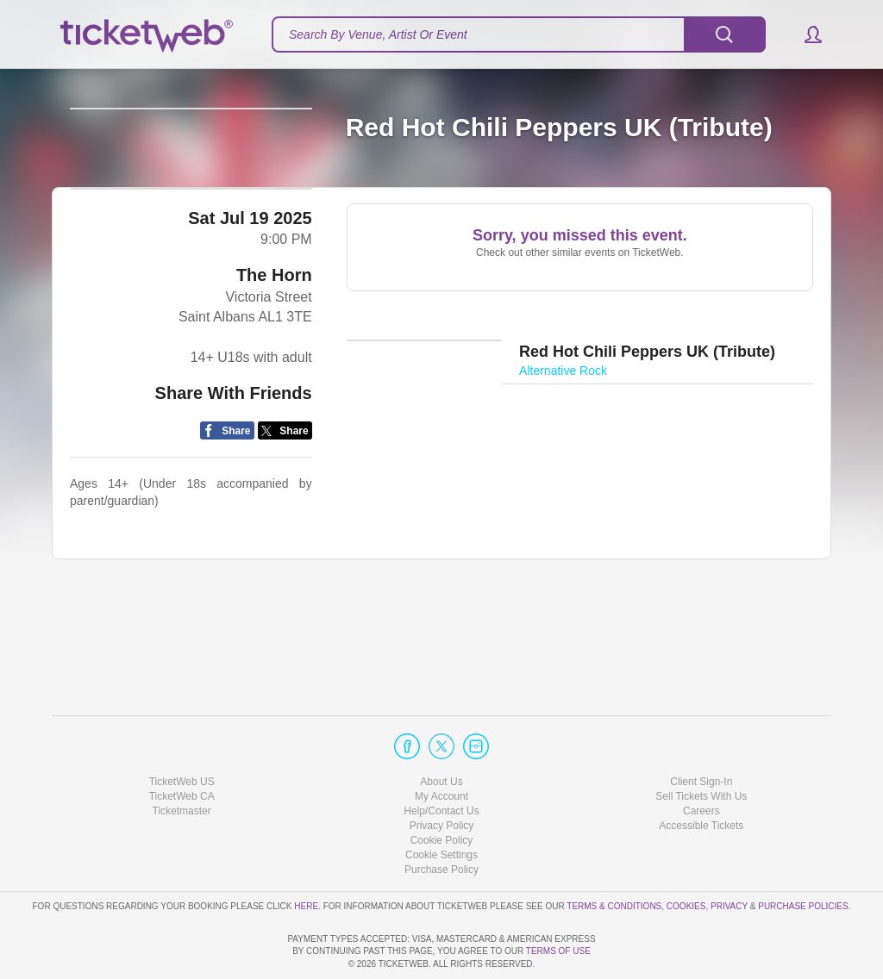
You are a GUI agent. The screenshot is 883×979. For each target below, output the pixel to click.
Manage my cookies (442, 806)
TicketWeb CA (182, 747)
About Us (441, 732)
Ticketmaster (182, 762)
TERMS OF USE (558, 951)
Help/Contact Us (441, 762)
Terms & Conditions (614, 856)
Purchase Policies (803, 856)
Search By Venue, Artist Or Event (378, 34)
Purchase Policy (441, 820)
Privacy (729, 856)
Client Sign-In (701, 732)
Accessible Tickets (701, 776)
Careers (701, 762)
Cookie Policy (441, 791)
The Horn (274, 375)
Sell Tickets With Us (701, 747)
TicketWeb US (182, 732)
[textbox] (519, 34)
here (306, 856)
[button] (805, 34)
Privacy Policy (442, 776)
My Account (441, 747)
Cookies (686, 856)
